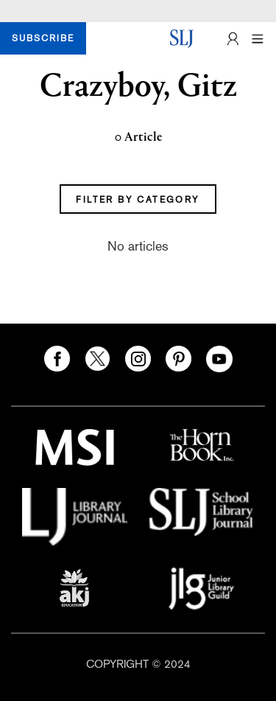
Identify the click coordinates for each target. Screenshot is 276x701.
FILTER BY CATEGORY (137, 200)
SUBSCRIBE (43, 38)
